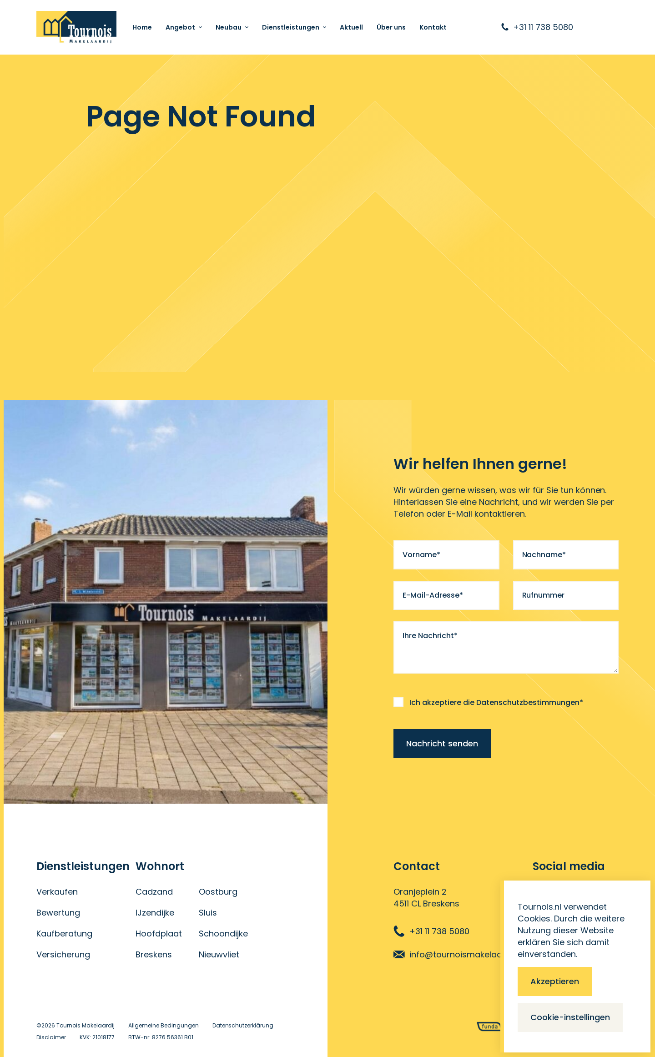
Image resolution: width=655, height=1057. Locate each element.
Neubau (229, 27)
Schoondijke (223, 933)
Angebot (180, 27)
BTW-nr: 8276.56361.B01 (160, 1037)
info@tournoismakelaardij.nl (458, 954)
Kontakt (433, 27)
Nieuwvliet (219, 954)
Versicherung (63, 954)
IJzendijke (155, 912)
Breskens (154, 954)
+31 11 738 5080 (431, 931)
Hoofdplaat (159, 933)
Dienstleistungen (290, 27)
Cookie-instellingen (570, 1017)
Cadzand (154, 891)
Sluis (208, 912)
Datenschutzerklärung (243, 1025)
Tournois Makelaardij (85, 1025)
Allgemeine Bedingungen (163, 1025)
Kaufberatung (64, 933)
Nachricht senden (442, 743)
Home (142, 27)
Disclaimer (51, 1037)
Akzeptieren (554, 981)
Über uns (391, 27)
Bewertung (58, 912)
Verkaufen (57, 891)
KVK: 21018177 (97, 1037)
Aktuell (351, 27)
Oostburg (218, 891)
